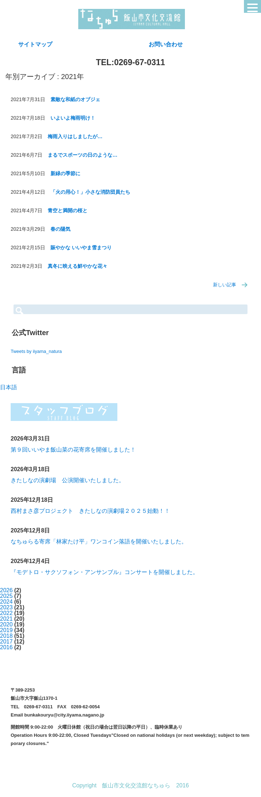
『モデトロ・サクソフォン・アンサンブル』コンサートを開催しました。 (104, 572)
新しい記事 (224, 284)
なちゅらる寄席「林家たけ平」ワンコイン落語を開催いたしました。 (99, 541)
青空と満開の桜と (67, 210)
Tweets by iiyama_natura (36, 351)
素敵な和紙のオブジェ (75, 99)
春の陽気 (60, 229)
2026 (6, 590)
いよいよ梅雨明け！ (72, 118)
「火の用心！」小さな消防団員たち (90, 192)
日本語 (8, 387)
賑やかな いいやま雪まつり (81, 247)
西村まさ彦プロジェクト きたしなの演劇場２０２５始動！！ (90, 511)
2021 (6, 619)
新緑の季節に (65, 173)
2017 (6, 642)
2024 (6, 602)
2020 (6, 624)
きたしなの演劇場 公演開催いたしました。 (67, 480)
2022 (6, 613)
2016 (6, 647)
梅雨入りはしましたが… (75, 136)
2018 (6, 636)
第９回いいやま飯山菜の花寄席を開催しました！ (73, 450)
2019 (6, 630)
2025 (6, 596)
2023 (6, 607)
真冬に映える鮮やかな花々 (77, 266)
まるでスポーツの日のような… (82, 155)
